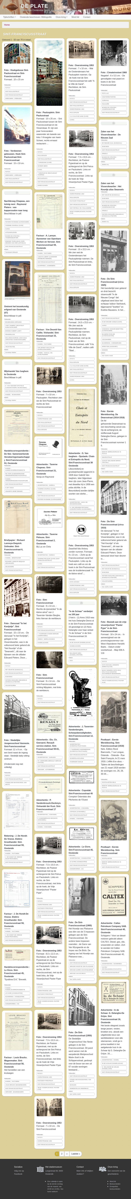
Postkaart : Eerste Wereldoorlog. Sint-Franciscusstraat (110, 850)
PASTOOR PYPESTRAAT (45, 908)
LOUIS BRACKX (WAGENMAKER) (15, 1085)
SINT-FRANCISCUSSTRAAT (14, 95)
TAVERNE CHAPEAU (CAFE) (14, 225)
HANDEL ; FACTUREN (12, 853)
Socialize (18, 1167)
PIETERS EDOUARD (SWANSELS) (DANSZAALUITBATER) (16, 681)
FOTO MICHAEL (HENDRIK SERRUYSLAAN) (110, 665)
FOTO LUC (105, 93)
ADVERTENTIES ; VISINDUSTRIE (80, 858)
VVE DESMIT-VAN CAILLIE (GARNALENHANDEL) (46, 348)
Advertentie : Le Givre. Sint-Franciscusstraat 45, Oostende (81, 850)
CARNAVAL (105, 100)
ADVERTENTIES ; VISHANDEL (47, 814)
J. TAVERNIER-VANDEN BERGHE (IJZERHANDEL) (48, 634)
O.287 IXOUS (9, 487)
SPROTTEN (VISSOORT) (110, 346)
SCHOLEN (73, 1085)
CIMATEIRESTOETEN (109, 97)
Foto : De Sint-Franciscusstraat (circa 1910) (112, 524)
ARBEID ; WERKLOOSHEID (46, 639)
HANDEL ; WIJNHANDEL (13, 394)
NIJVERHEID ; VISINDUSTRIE (14, 996)
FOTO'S (7, 88)
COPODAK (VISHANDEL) (78, 811)
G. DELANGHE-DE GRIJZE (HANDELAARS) (110, 1067)
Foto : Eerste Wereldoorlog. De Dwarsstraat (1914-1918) (113, 414)
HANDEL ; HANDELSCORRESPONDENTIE (15, 469)
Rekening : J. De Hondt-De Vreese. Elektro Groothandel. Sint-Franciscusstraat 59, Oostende (15, 842)
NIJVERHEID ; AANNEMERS (46, 265)
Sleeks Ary (105, 164)
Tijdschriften (8, 17)
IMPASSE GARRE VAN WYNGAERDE (81, 970)
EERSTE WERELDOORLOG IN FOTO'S (111, 452)
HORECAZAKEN (43, 185)
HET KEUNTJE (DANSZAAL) (14, 669)
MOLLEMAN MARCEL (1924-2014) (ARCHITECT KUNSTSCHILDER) (16, 338)
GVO (71, 660)
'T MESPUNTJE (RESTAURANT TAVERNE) (47, 173)
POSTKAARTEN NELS (109, 782)
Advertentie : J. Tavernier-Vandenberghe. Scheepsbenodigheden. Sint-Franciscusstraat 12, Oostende (81, 732)
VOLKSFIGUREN (10, 685)
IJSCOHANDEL (106, 339)
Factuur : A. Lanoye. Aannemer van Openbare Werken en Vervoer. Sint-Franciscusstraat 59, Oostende (48, 242)
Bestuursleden (115, 1184)
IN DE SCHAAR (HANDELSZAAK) (80, 642)
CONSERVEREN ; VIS (12, 1003)
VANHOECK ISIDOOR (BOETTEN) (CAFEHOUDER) (112, 329)
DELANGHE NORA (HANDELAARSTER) (76, 654)
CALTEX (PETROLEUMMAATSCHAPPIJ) (111, 968)
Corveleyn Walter (10, 352)
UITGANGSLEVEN (11, 232)
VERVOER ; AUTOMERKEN (46, 769)
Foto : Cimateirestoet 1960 (114, 72)
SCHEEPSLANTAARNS (77, 758)
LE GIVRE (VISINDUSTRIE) (14, 993)
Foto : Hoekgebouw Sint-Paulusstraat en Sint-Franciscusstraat (16, 73)
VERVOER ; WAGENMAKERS (14, 1092)
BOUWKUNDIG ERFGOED (13, 322)
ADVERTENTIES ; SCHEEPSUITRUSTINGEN (78, 745)
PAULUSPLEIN (42, 155)
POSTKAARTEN (107, 858)
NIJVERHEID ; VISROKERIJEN (111, 343)
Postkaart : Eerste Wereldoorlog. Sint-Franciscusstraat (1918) (112, 743)
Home (7, 25)
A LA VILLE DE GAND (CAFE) (79, 116)
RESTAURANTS (42, 178)
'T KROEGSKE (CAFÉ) (45, 162)
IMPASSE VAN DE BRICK (78, 973)
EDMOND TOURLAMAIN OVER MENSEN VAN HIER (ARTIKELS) (15, 242)
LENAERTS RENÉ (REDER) (14, 491)
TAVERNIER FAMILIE (76, 761)
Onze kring (61, 17)
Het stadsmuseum (53, 1167)
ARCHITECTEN (10, 346)
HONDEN (105, 350)
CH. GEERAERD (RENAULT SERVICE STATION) (49, 761)
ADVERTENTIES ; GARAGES (47, 757)
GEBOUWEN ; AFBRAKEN (13, 98)
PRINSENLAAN (10, 334)
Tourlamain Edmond (11, 252)
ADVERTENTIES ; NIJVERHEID (112, 963)
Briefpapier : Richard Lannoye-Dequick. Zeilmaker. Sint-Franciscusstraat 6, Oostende (14, 546)
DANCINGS (8, 676)
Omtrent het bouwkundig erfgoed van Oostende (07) (16, 309)
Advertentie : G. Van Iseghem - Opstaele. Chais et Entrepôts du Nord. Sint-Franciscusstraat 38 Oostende (81, 459)
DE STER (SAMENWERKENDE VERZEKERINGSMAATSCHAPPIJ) (16, 474)
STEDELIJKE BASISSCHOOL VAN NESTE (16, 783)
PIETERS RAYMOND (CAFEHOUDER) (17, 222)
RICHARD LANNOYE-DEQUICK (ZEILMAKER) (15, 562)
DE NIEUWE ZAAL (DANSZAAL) (112, 143)
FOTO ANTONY (74, 582)
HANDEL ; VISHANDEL (45, 827)
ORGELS (105, 153)
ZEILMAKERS (9, 566)
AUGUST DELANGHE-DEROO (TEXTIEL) (111, 461)
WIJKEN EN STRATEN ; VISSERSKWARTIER (12, 236)
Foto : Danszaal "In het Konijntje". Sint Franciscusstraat (15, 626)
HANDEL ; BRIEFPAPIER (13, 558)
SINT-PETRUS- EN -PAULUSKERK (80, 208)
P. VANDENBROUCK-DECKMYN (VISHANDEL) (47, 819)
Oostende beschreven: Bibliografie (36, 17)
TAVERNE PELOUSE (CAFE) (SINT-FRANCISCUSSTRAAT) (49, 559)
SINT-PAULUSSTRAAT (12, 91)
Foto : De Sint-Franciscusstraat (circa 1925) (112, 282)
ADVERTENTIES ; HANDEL (110, 1060)
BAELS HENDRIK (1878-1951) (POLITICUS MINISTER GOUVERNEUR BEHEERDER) (111, 672)
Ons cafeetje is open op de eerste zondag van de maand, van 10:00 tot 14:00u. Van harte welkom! (55, 1186)
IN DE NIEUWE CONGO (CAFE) (112, 321)
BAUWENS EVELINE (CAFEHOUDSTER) (108, 335)
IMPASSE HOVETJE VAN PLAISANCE (81, 966)
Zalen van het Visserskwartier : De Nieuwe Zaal (111, 134)
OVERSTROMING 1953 (45, 419)
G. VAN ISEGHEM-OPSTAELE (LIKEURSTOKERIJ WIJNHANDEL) (16, 386)
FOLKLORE (105, 104)
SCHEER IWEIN (43, 166)
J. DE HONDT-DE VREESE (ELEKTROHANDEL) (13, 857)
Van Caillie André (75, 979)
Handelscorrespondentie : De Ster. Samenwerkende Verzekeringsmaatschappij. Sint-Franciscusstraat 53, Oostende (17, 457)
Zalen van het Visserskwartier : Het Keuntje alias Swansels (112, 186)
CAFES (7, 229)
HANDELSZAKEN (43, 642)
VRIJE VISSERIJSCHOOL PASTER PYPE (48, 916)
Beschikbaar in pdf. (13, 316)
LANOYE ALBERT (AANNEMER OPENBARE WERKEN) (47, 257)
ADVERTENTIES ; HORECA (46, 485)
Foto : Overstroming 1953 (49, 391)
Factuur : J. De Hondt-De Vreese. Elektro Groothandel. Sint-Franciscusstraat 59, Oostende (16, 920)
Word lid (75, 17)
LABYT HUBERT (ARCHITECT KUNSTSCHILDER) (14, 326)
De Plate (34, 6)
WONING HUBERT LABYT (13, 331)
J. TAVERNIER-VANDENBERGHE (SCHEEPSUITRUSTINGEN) (80, 750)
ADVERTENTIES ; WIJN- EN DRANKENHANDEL (79, 503)
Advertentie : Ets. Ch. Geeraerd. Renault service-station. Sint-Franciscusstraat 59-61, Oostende (47, 746)
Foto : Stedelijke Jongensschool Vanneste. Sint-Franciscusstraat (17, 743)
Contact (86, 17)
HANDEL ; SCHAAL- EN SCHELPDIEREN (45, 353)
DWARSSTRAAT (107, 457)
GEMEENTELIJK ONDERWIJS (79, 1088)
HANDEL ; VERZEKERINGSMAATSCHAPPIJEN (16, 479)
